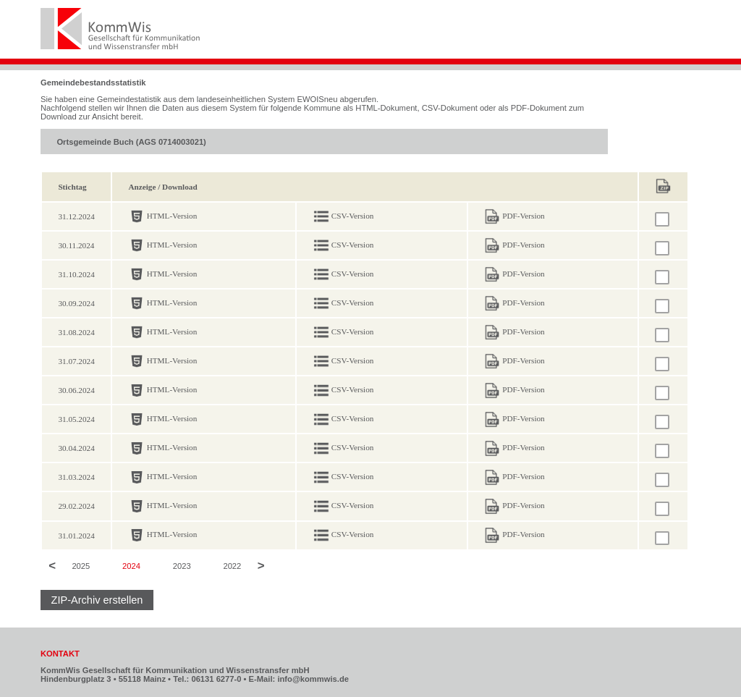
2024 (131, 566)
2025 (81, 566)
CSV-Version (352, 215)
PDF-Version (523, 215)
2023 (182, 566)
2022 (232, 566)
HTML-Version (172, 215)
